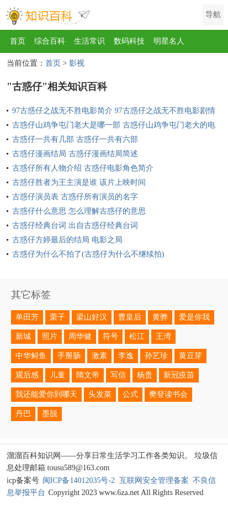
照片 (49, 336)
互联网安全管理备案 (154, 480)
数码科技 (129, 41)
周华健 (80, 336)
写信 (118, 375)
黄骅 (160, 317)
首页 (17, 41)
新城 (23, 336)
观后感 (27, 375)
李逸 (126, 356)
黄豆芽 (190, 356)
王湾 (163, 336)
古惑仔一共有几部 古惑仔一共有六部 (75, 139)
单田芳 (27, 317)
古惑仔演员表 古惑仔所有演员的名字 (75, 197)
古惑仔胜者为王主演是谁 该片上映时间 (79, 182)
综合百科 (49, 41)
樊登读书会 (168, 394)
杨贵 (144, 375)
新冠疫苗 (178, 375)
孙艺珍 (156, 356)
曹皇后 (129, 317)
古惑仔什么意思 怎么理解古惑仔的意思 (79, 211)
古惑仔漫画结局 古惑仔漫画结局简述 (75, 154)
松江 (137, 336)
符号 (110, 336)
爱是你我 (194, 317)
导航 (213, 14)
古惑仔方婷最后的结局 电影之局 (67, 240)
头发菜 (100, 394)
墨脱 (49, 414)
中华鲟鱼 (30, 356)
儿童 (57, 375)
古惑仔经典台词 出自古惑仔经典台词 (75, 225)
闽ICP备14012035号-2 (79, 480)
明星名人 (168, 41)
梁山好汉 (91, 317)
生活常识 (89, 41)
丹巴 (23, 414)
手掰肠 (69, 356)
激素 (99, 356)
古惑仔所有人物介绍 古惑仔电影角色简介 (82, 168)
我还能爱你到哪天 (46, 394)
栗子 (57, 317)
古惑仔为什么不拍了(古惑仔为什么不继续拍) (88, 254)
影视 (76, 63)
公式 (130, 394)
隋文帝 (87, 375)
